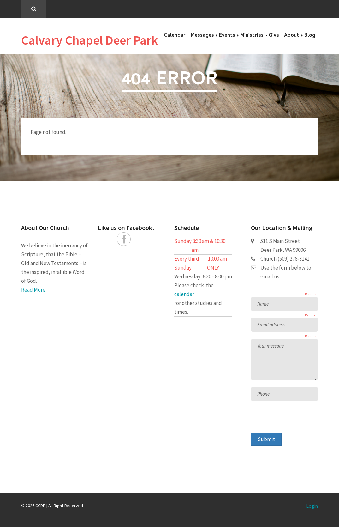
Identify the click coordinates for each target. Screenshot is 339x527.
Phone (263, 394)
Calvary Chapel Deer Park (89, 40)
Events (227, 36)
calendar (184, 294)
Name (263, 304)
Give (274, 36)
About (291, 36)
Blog (309, 36)
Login (312, 506)
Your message (270, 346)
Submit (266, 439)
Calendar (175, 36)
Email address (271, 325)
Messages (202, 36)
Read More (33, 289)
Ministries (252, 36)
